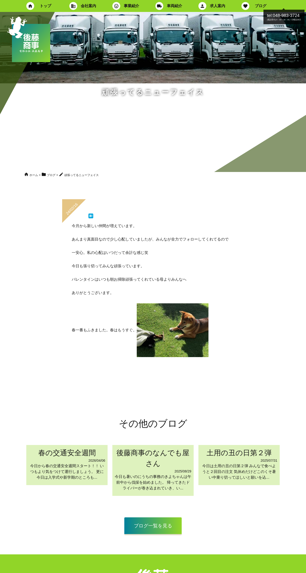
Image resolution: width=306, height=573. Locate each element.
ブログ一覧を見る (153, 525)
